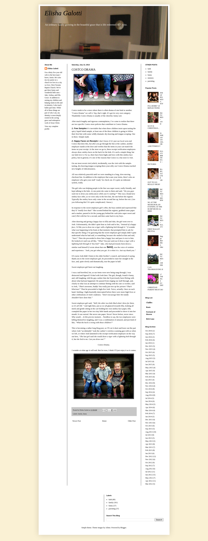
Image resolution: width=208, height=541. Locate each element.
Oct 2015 (148, 352)
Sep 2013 (148, 429)
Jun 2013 (148, 438)
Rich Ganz (150, 319)
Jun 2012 (148, 475)
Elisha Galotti (63, 13)
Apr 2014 (148, 407)
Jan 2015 (148, 380)
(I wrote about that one (100, 247)
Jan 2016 (148, 343)
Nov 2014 (149, 386)
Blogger (123, 528)
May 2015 (149, 368)
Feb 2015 (148, 377)
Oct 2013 (148, 426)
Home (104, 421)
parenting (151, 81)
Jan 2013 (148, 453)
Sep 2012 (148, 466)
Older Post (132, 421)
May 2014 (149, 404)
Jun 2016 (148, 337)
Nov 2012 (149, 459)
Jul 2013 (148, 435)
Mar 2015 (149, 374)
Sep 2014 (148, 392)
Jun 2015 (148, 364)
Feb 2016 (148, 340)
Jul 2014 (148, 398)
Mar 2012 (149, 484)
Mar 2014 (149, 410)
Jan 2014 (148, 417)
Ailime (107, 528)
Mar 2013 (149, 447)
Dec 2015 (148, 346)
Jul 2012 (148, 472)
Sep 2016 (148, 334)
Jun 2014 (148, 401)
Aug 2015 (149, 358)
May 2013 (149, 441)
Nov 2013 (149, 423)
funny (85, 414)
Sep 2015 (148, 355)
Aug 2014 (149, 395)
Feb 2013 (148, 450)
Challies (149, 303)
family (80, 414)
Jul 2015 (148, 361)
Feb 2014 (148, 413)
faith (149, 69)
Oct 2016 (148, 331)
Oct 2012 (148, 463)
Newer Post (76, 421)
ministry (151, 78)
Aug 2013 (149, 432)
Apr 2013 (148, 444)
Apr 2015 (148, 371)
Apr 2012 (148, 481)
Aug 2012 (149, 469)
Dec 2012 (148, 456)
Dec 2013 (148, 420)
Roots (148, 307)
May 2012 (149, 478)
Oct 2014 (148, 389)
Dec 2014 (148, 383)
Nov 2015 (149, 349)
